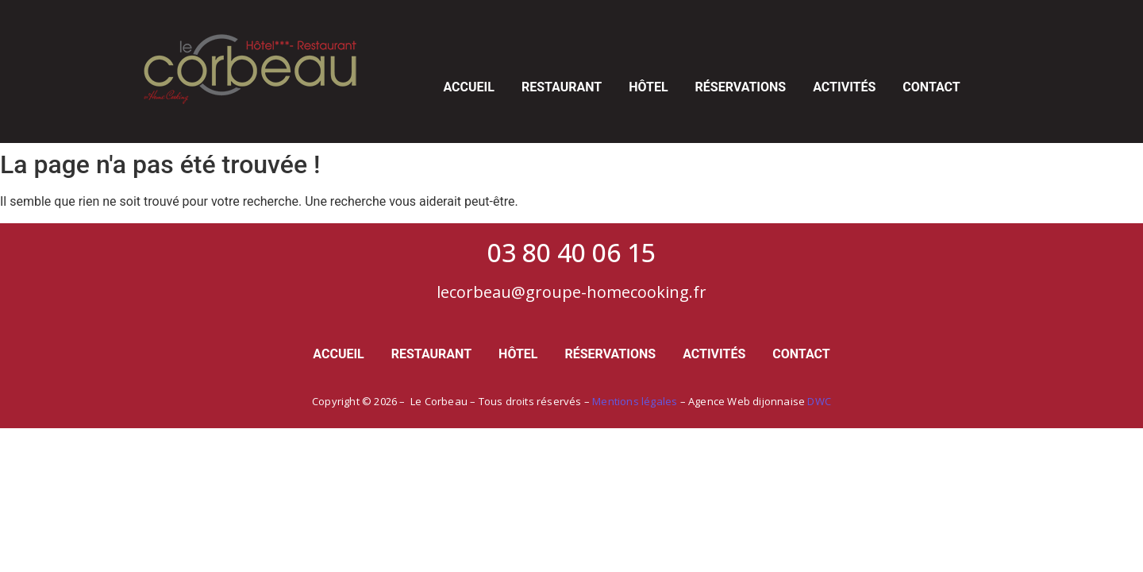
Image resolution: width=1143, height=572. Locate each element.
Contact (931, 87)
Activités (844, 87)
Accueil (468, 87)
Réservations (741, 87)
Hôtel (648, 87)
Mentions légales (634, 401)
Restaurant (561, 87)
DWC (819, 401)
